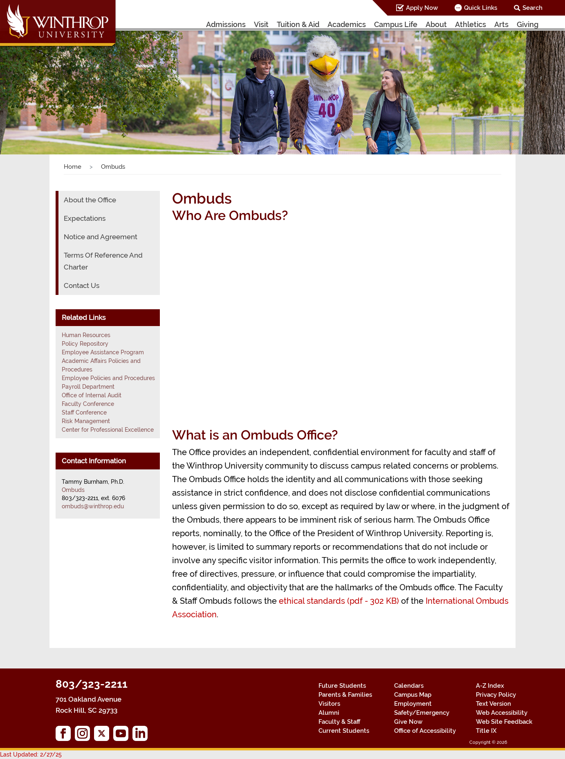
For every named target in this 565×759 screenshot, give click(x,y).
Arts (501, 24)
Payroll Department (88, 386)
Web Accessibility (501, 712)
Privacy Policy (496, 694)
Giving (527, 24)
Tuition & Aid (298, 24)
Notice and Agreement (100, 237)
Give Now (408, 721)
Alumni (328, 712)
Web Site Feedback (504, 721)
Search (532, 7)
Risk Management (86, 421)
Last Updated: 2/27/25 (31, 754)
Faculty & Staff (339, 721)
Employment (413, 703)
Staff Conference (84, 412)
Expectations (84, 218)
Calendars (409, 685)
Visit (261, 24)
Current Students (343, 730)
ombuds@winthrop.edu (93, 506)
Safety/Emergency (421, 712)
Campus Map (412, 694)
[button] (42, 85)
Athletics (470, 24)
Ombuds (73, 490)
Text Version (493, 703)
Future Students (342, 685)
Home (72, 166)
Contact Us (81, 285)
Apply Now (422, 7)
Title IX (486, 730)
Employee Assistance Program (103, 352)
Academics (346, 24)
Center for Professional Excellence (108, 429)
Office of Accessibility (425, 730)
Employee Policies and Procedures (108, 378)
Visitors (329, 703)
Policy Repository (85, 343)
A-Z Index (490, 685)
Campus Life (395, 24)
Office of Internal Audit (91, 395)
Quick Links (480, 7)
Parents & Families (345, 694)
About (436, 24)
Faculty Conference (88, 404)
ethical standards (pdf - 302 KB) (339, 601)
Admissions (226, 24)
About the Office (90, 200)
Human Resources (86, 335)
